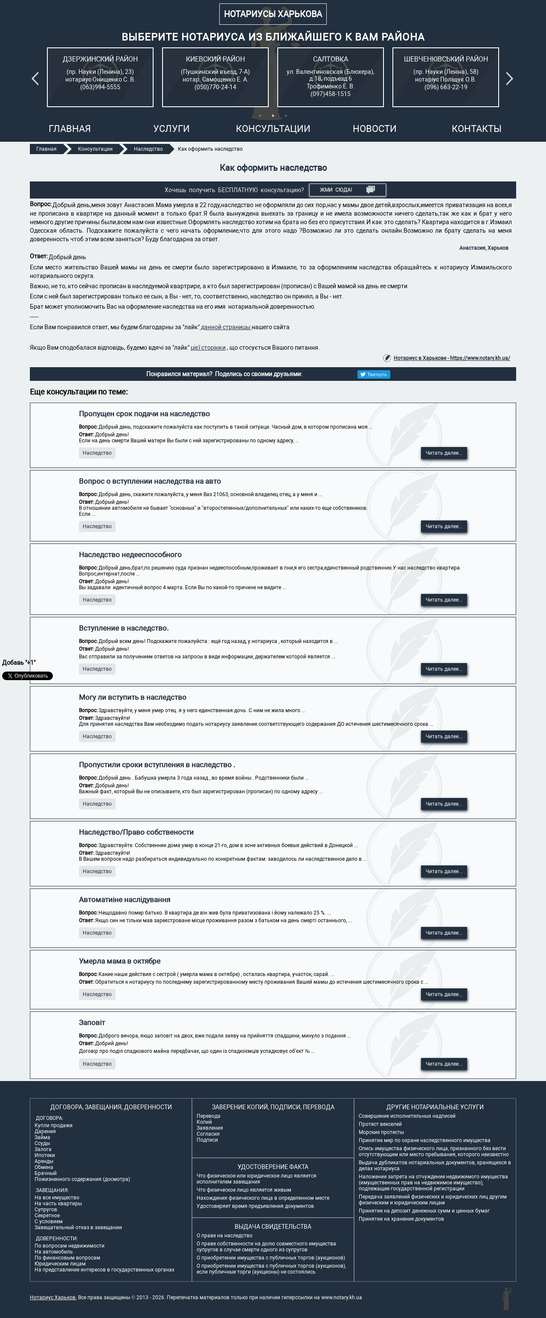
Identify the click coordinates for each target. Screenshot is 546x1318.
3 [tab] (286, 115)
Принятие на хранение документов (401, 1219)
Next (511, 78)
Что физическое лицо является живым (244, 1190)
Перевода (209, 1116)
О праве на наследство (225, 1236)
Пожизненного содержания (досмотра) (82, 1179)
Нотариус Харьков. (53, 1297)
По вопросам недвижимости (70, 1246)
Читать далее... (444, 453)
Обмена (44, 1167)
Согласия (208, 1134)
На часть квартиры (58, 1204)
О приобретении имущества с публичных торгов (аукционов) (271, 1258)
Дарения (45, 1131)
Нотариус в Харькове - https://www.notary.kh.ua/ (452, 358)
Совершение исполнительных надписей (407, 1116)
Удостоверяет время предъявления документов (255, 1206)
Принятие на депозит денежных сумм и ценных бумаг (424, 1211)
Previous (36, 78)
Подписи (207, 1140)
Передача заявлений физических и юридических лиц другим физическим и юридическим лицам (433, 1200)
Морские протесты (381, 1132)
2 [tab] (273, 115)
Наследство (97, 453)
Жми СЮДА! (347, 190)
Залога (43, 1149)
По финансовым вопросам (67, 1258)
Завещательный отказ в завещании (78, 1227)
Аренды (44, 1161)
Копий (204, 1122)
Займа (42, 1137)
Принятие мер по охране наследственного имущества (425, 1140)
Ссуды (42, 1143)
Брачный (46, 1173)
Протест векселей (380, 1124)
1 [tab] (260, 115)
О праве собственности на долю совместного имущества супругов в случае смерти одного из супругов (266, 1247)
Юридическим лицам (60, 1264)
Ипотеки (45, 1155)
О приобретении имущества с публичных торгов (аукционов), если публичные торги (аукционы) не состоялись (271, 1269)
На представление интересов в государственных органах (104, 1270)
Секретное (47, 1216)
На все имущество (57, 1198)
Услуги (171, 128)
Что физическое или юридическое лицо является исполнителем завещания (257, 1179)
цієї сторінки (208, 347)
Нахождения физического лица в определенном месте (263, 1198)
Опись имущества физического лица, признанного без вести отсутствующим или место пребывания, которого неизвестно (434, 1151)
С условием (49, 1221)
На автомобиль (54, 1252)
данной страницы (226, 327)
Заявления (210, 1128)
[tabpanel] (100, 77)
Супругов (46, 1210)
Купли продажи (54, 1125)
